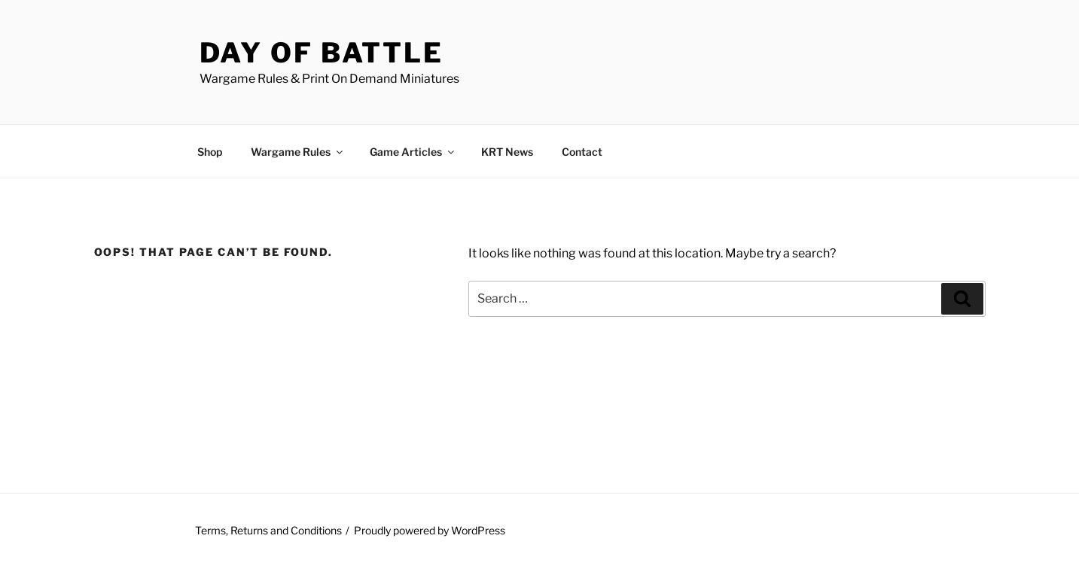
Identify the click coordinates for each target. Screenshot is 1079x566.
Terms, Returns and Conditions (268, 530)
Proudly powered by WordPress (429, 530)
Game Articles (413, 151)
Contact (582, 151)
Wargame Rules (298, 151)
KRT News (507, 151)
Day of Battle (321, 52)
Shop (209, 151)
